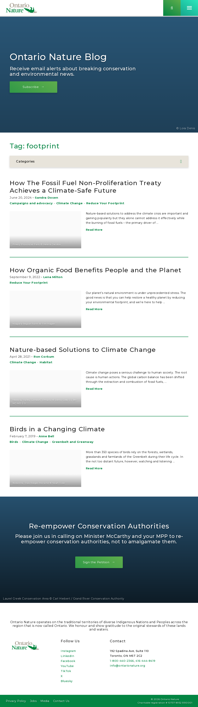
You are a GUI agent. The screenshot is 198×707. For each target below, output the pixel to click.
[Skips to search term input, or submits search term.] (172, 8)
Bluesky (67, 681)
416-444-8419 (145, 661)
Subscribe (32, 87)
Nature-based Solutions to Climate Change (88, 357)
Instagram (68, 651)
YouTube (67, 666)
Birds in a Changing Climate (61, 436)
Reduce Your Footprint (105, 203)
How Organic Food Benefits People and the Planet (89, 274)
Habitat (46, 370)
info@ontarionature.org (127, 665)
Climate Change (69, 203)
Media (44, 701)
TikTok (66, 671)
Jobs (33, 701)
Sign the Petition (96, 570)
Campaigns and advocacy (31, 203)
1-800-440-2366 (122, 661)
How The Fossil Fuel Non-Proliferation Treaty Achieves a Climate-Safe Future (92, 187)
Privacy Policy (16, 701)
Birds (14, 449)
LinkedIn (67, 656)
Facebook (68, 661)
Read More (94, 229)
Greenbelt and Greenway (73, 449)
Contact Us (61, 701)
